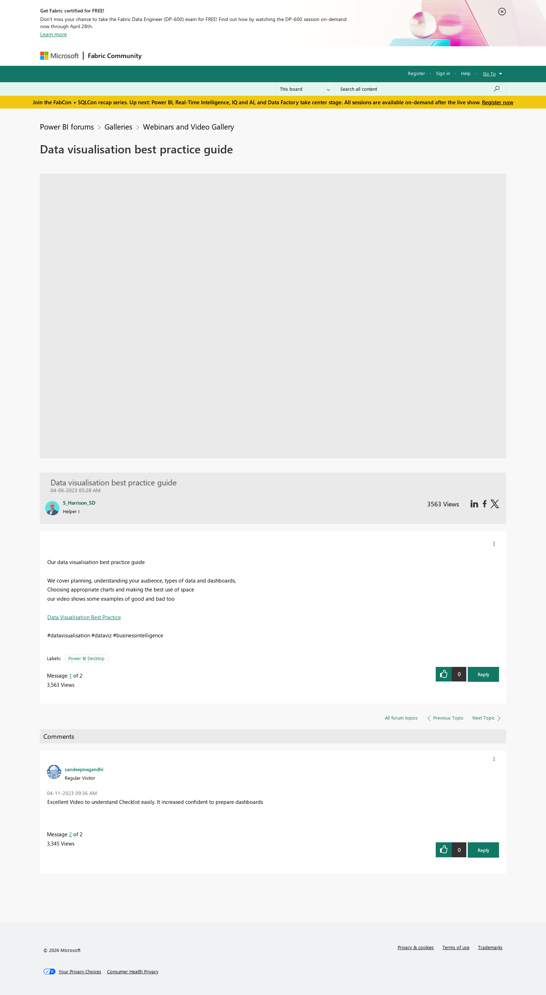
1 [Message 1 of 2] (70, 675)
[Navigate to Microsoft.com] (59, 56)
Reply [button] (483, 674)
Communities (250, 56)
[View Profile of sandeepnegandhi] (84, 769)
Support (339, 56)
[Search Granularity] (305, 89)
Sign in (443, 73)
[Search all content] (420, 89)
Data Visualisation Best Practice (84, 617)
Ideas (218, 56)
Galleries (118, 126)
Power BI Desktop (86, 658)
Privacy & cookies (416, 947)
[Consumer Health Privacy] (132, 971)
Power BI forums (67, 126)
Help (466, 73)
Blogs (281, 56)
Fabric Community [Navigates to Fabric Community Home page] (115, 55)
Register (416, 73)
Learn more (53, 34)
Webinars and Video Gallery (188, 126)
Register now (497, 102)
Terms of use (456, 947)
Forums (157, 56)
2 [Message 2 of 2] (70, 834)
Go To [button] (489, 73)
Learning (309, 56)
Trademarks (490, 947)
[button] (494, 544)
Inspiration (189, 56)
